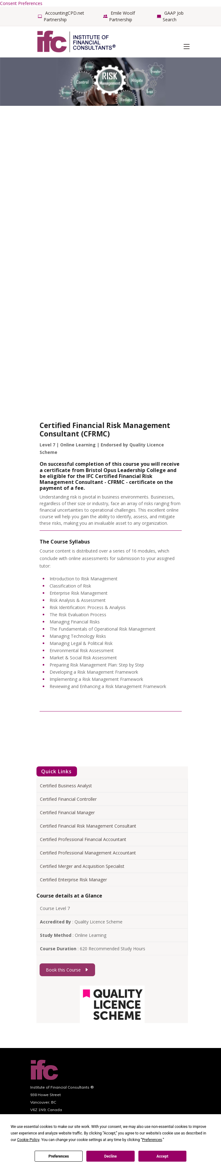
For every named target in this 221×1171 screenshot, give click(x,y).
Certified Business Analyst (66, 786)
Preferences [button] (152, 1140)
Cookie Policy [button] (28, 1140)
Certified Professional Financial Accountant (83, 839)
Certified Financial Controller (68, 799)
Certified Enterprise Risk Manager (73, 880)
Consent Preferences (21, 3)
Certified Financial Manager (67, 812)
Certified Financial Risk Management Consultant (88, 826)
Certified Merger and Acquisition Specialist (82, 866)
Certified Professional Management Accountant (88, 853)
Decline (110, 1156)
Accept (162, 1156)
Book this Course (67, 970)
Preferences (58, 1156)
